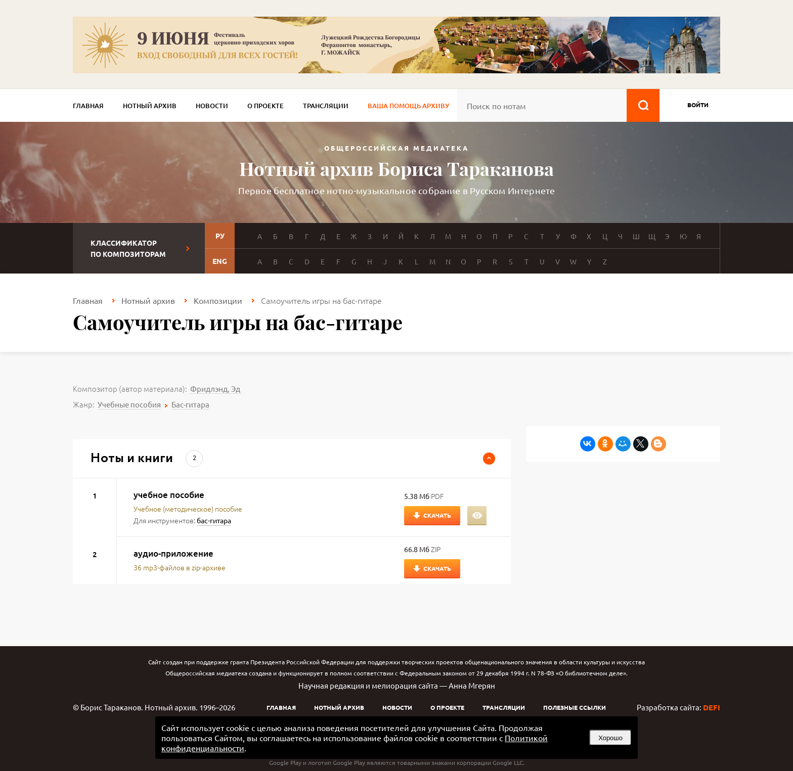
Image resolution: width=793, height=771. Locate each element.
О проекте (265, 105)
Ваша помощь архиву (408, 105)
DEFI (711, 707)
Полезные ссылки (574, 707)
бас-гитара (214, 520)
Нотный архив (150, 105)
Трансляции (325, 105)
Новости (212, 105)
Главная (88, 105)
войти (698, 105)
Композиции (218, 300)
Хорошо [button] (610, 738)
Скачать (437, 515)
